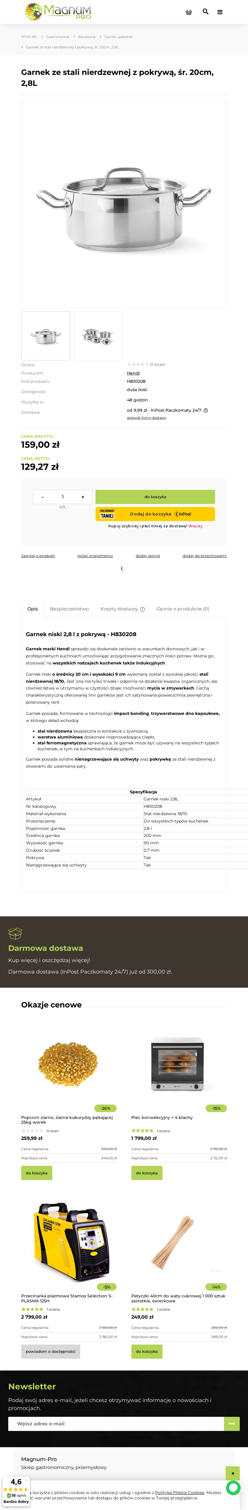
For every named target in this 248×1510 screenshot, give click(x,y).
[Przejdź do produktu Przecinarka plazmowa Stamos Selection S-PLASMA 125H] (69, 1251)
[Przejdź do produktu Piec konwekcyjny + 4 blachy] (179, 1072)
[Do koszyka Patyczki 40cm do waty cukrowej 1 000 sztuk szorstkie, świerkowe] (146, 1352)
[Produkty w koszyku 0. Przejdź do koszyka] (189, 12)
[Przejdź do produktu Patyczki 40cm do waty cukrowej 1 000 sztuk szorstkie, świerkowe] (179, 1251)
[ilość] (63, 497)
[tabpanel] (124, 755)
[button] (38, 555)
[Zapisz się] (232, 1424)
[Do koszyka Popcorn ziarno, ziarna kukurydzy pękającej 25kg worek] (36, 1173)
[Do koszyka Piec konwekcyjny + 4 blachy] (146, 1173)
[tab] (32, 609)
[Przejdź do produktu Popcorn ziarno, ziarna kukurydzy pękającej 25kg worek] (69, 1072)
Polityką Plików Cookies (179, 1492)
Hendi (133, 373)
